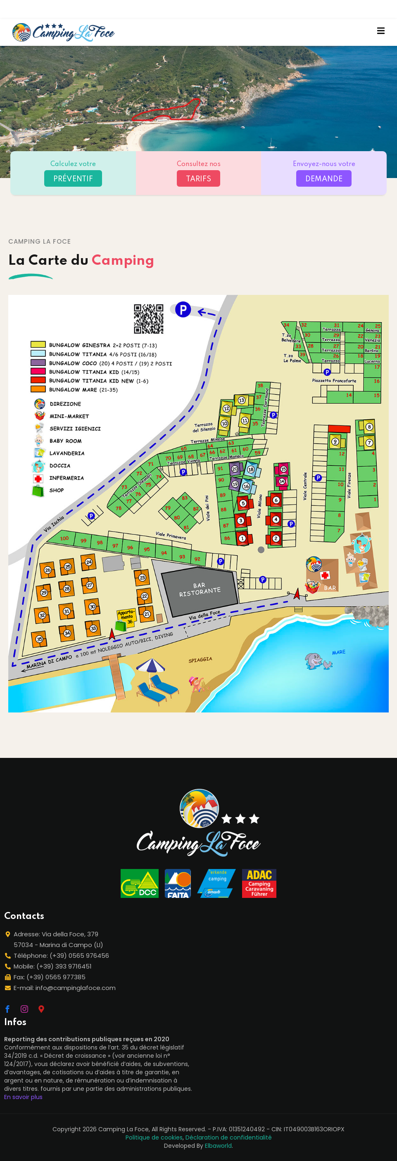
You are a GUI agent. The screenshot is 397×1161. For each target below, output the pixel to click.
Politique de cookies (154, 1137)
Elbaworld (218, 1146)
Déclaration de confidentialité (228, 1137)
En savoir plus (23, 1097)
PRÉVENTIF (73, 179)
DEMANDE (323, 179)
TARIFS (198, 179)
